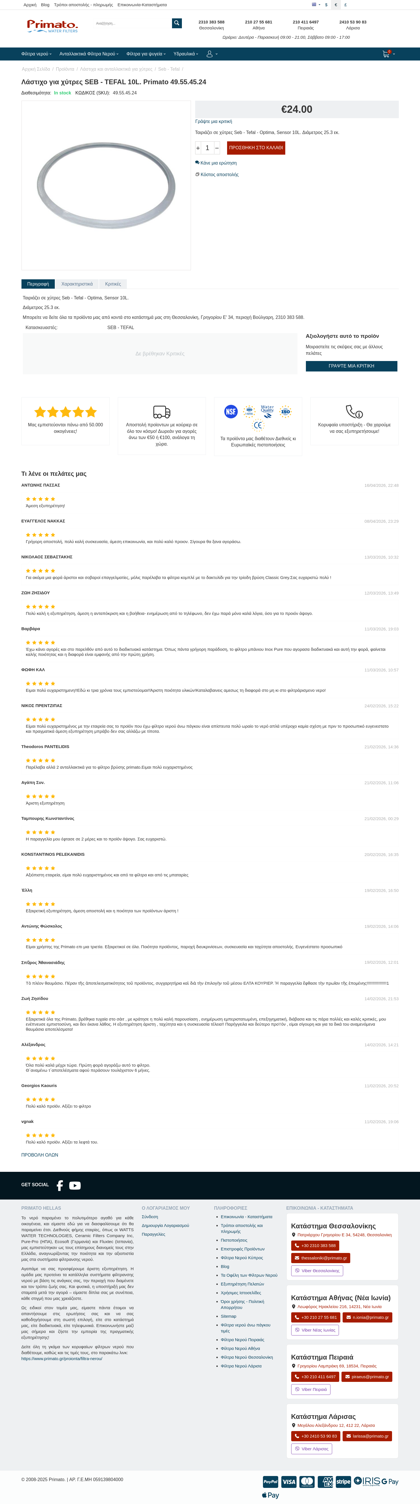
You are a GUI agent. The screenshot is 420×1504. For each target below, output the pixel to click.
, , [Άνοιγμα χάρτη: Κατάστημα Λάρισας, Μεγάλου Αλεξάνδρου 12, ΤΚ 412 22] (336, 1425)
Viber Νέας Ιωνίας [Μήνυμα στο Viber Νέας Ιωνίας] (315, 1330)
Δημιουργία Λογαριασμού (165, 1225)
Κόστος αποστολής (220, 174)
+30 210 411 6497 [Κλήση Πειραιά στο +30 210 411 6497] (315, 1376)
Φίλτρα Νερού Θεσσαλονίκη (247, 1357)
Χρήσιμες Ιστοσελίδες (241, 1292)
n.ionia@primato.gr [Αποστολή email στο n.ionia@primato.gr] (367, 1317)
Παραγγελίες (153, 1234)
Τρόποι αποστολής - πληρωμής (83, 4)
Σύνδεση (150, 1216)
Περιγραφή (38, 284)
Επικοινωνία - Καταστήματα (247, 1216)
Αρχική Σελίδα (36, 69)
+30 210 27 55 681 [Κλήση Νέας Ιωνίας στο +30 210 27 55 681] (316, 1317)
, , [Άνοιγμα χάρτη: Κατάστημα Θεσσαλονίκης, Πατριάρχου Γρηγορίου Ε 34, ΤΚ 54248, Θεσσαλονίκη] (344, 1234)
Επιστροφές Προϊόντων (243, 1248)
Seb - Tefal (169, 69)
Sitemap (228, 1316)
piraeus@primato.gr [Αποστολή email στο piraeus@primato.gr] (367, 1376)
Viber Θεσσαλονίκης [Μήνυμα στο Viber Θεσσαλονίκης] (317, 1270)
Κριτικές (113, 284)
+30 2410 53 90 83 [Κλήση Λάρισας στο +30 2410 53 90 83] (316, 1436)
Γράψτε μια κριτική (213, 121)
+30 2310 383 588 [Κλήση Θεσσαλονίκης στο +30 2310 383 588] (315, 1245)
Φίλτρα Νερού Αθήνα (240, 1348)
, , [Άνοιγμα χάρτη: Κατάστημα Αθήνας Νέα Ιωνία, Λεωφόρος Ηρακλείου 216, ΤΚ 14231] (339, 1306)
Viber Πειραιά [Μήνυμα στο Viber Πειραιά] (311, 1389)
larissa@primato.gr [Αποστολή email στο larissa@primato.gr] (367, 1436)
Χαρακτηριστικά (77, 284)
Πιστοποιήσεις (234, 1240)
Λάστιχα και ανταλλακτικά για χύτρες (116, 69)
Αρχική (30, 4)
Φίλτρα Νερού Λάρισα (241, 1365)
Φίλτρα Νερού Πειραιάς (242, 1339)
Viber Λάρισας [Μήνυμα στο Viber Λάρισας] (311, 1448)
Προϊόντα (65, 69)
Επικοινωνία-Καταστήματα (142, 4)
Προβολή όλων (39, 1155)
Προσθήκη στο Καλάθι (256, 147)
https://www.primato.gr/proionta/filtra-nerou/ (62, 1358)
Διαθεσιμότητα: (36, 92)
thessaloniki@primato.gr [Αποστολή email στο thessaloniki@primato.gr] (321, 1258)
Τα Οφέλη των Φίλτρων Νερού (249, 1275)
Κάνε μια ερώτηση (216, 163)
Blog (45, 4)
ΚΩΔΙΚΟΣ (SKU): (92, 92)
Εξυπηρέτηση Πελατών (242, 1284)
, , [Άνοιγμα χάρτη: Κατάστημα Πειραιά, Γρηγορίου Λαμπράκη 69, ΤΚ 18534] (337, 1365)
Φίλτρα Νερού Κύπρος (242, 1257)
